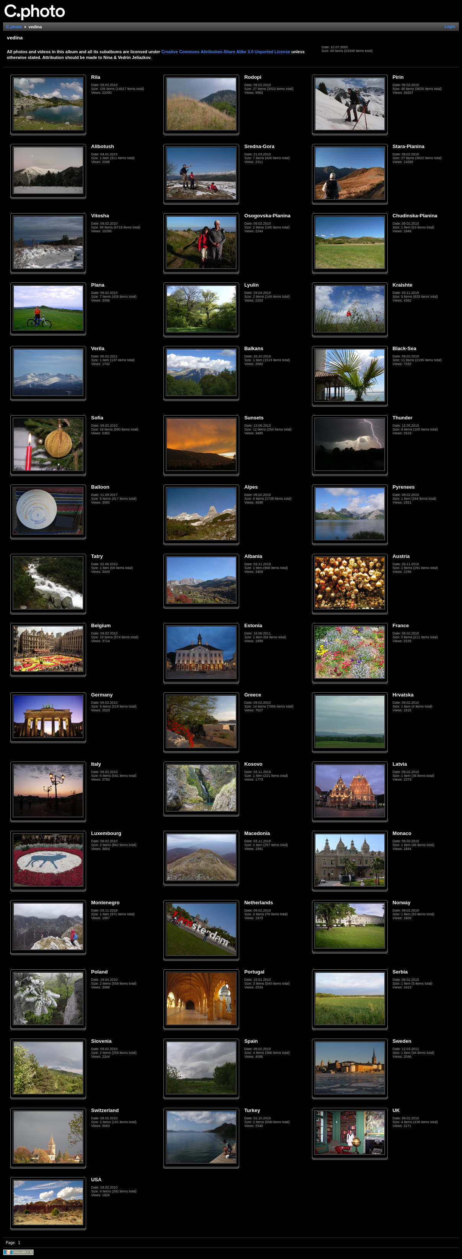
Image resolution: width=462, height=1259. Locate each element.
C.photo (14, 26)
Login (450, 26)
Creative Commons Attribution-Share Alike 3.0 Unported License (225, 51)
